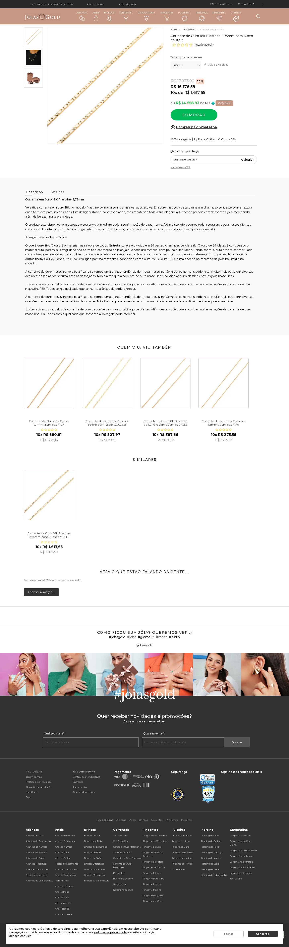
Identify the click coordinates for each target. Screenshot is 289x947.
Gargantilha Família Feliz (243, 867)
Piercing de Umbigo (211, 852)
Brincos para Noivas (94, 869)
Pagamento (80, 787)
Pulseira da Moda (181, 841)
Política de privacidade (39, 781)
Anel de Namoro (63, 846)
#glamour (146, 637)
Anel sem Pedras (64, 914)
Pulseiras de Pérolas (182, 863)
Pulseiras (184, 16)
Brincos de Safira (93, 858)
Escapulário (236, 878)
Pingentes (166, 16)
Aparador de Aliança (36, 875)
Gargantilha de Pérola (241, 861)
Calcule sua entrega (185, 151)
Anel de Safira (62, 858)
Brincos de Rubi (92, 852)
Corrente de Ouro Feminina (127, 858)
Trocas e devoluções (84, 792)
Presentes (219, 16)
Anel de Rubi (62, 852)
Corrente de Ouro (122, 852)
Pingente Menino (151, 889)
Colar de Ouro (120, 835)
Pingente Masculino (153, 878)
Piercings (202, 16)
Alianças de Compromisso (39, 880)
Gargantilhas (147, 16)
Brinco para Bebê (93, 841)
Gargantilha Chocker (241, 873)
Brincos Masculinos (94, 875)
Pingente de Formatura (154, 841)
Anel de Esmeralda (65, 835)
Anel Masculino (63, 903)
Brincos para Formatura (96, 880)
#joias (131, 637)
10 (174, 92)
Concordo (262, 933)
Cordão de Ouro (121, 841)
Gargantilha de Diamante (243, 850)
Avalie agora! (204, 44)
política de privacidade (110, 932)
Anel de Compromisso (66, 869)
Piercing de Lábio (210, 863)
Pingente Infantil (151, 873)
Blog (28, 797)
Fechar (228, 933)
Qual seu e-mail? (154, 733)
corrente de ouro (79, 309)
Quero (237, 742)
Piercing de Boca (210, 869)
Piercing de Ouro (210, 835)
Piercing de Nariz (210, 846)
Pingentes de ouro (123, 878)
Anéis (96, 16)
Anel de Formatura (65, 841)
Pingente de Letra (152, 846)
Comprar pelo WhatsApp (196, 127)
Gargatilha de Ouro (123, 889)
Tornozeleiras (178, 869)
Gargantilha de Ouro (240, 835)
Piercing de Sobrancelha (214, 875)
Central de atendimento (86, 776)
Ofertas (236, 16)
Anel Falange (62, 908)
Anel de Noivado (63, 886)
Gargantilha (119, 884)
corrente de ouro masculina (47, 297)
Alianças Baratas (35, 835)
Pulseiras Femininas (182, 852)
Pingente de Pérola (152, 861)
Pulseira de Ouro (180, 846)
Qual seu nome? (54, 733)
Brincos (109, 16)
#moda (161, 637)
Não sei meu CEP (180, 167)
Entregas (78, 781)
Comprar (194, 115)
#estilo (174, 637)
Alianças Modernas (36, 863)
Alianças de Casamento (38, 841)
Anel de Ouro (62, 897)
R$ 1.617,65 (194, 92)
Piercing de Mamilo (211, 858)
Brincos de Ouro (92, 835)
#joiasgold (117, 637)
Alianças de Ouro (35, 858)
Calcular (247, 159)
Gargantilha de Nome (241, 856)
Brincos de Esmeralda (95, 846)
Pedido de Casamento (66, 863)
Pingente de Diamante (154, 835)
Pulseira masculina (182, 858)
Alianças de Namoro (36, 846)
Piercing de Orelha (211, 841)
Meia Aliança (62, 880)
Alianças (82, 16)
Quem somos (34, 776)
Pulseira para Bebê (181, 835)
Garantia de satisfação (38, 787)
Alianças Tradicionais (37, 869)
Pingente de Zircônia (153, 867)
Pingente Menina (151, 884)
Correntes (126, 16)
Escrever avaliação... (41, 592)
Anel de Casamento (65, 875)
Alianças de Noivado (36, 852)
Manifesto (31, 792)
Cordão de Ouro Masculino (127, 846)
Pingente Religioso (152, 895)
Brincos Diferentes (94, 863)
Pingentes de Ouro (152, 901)
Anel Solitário (62, 892)
